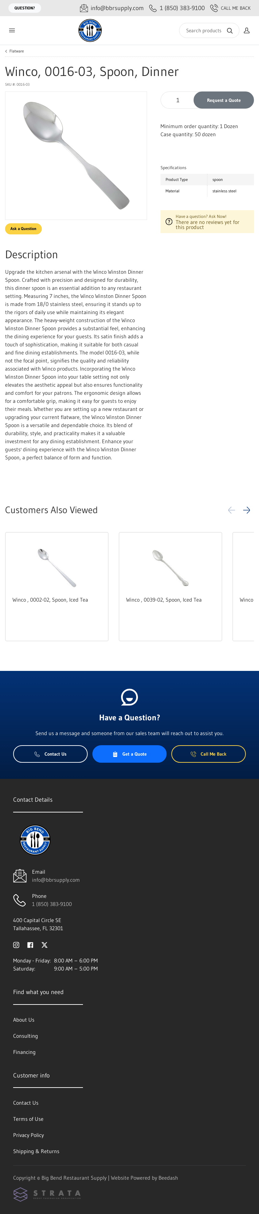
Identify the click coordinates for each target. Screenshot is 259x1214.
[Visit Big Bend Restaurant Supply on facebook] (30, 944)
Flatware (16, 51)
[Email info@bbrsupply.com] (112, 8)
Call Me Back (230, 8)
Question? (25, 7)
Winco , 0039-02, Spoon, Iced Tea (164, 600)
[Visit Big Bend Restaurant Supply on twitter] (44, 944)
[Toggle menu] (12, 30)
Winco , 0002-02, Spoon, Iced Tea (50, 600)
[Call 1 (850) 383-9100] (177, 8)
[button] (246, 510)
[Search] (209, 30)
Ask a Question (23, 228)
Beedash (168, 1177)
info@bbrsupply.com (56, 879)
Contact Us (50, 754)
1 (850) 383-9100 (52, 904)
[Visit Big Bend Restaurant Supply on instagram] (16, 944)
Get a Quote (129, 754)
